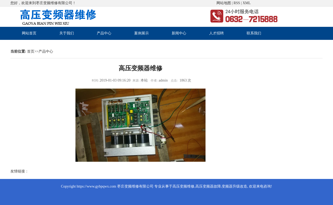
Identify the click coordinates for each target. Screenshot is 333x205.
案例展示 (141, 33)
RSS (237, 3)
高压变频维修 (183, 186)
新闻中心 (179, 33)
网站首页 (29, 33)
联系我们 (254, 33)
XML (246, 3)
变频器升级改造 (234, 186)
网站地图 (223, 3)
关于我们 (66, 33)
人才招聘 (216, 33)
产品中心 (104, 33)
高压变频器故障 (208, 186)
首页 (30, 51)
